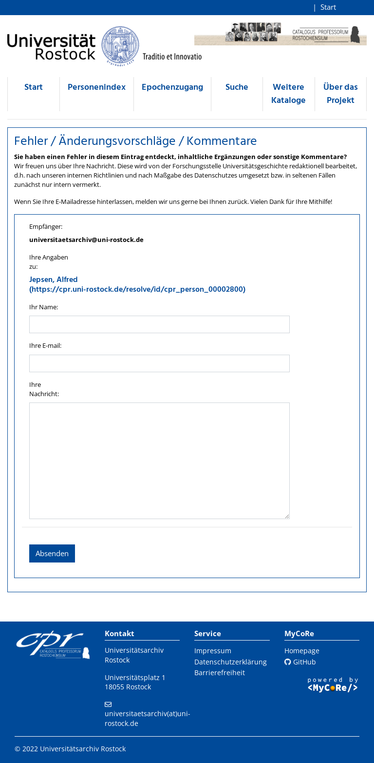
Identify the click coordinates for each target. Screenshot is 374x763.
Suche (236, 87)
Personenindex (97, 87)
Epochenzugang (172, 87)
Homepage (301, 650)
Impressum (212, 650)
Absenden (52, 553)
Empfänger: (45, 226)
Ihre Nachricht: (44, 389)
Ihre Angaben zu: (48, 262)
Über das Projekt (340, 94)
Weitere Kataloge (288, 94)
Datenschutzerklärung (230, 661)
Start (328, 7)
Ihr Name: (43, 306)
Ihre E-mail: (45, 345)
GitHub (300, 661)
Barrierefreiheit (219, 672)
